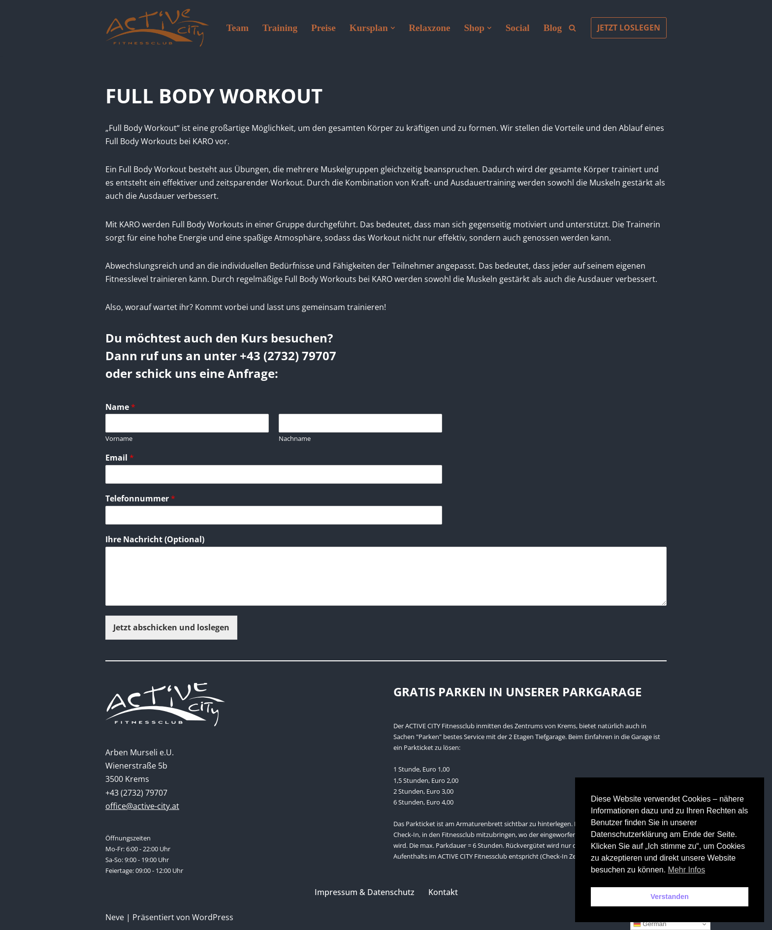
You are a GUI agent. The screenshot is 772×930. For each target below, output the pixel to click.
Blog (553, 28)
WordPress (212, 917)
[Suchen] (572, 27)
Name (120, 407)
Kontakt (443, 892)
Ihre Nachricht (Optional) (154, 539)
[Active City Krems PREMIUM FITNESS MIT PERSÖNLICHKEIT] (157, 28)
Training (279, 28)
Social (518, 28)
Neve (114, 917)
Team (237, 28)
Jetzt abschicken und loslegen (171, 627)
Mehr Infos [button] (687, 870)
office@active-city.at (142, 806)
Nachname (295, 438)
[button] (392, 28)
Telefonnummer (140, 499)
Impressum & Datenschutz (365, 892)
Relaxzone (429, 28)
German (650, 924)
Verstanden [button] (669, 896)
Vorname (118, 438)
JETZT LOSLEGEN (628, 27)
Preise (323, 28)
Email (119, 458)
